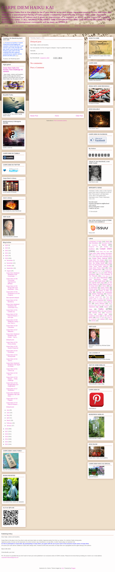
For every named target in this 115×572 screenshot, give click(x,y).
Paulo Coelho (105, 287)
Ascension (94, 245)
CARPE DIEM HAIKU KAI (28, 7)
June (8, 412)
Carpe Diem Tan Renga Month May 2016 (100, 264)
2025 (6, 245)
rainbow (102, 319)
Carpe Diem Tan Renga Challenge (100, 260)
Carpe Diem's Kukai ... (65, 26)
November (10, 263)
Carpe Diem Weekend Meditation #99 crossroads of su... (12, 306)
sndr (62, 568)
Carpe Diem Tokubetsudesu (100, 268)
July (8, 410)
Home (6, 26)
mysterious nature (94, 316)
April (8, 418)
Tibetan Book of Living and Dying (99, 298)
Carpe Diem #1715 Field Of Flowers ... (12, 403)
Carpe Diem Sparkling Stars (103, 256)
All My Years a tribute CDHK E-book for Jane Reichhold (90, 26)
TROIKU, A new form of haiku (13, 29)
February (9, 423)
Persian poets (105, 289)
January (9, 425)
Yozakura (109, 300)
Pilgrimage (92, 290)
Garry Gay (98, 273)
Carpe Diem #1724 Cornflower (11, 351)
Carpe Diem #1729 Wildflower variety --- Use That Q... (13, 321)
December (10, 260)
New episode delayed (12, 297)
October (9, 265)
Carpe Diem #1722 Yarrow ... (11, 359)
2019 (6, 258)
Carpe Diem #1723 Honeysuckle (11, 355)
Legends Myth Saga (98, 282)
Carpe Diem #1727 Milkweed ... (11, 330)
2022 (6, 250)
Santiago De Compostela (104, 292)
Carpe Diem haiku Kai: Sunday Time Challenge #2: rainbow (13, 69)
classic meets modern (103, 305)
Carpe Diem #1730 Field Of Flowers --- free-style (12, 315)
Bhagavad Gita (93, 246)
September (10, 268)
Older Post (79, 116)
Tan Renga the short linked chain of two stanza (67, 29)
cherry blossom (100, 303)
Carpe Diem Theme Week (97, 268)
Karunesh (91, 281)
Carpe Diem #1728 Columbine (11, 326)
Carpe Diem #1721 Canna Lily (11, 369)
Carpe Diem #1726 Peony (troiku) (11, 343)
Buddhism (92, 249)
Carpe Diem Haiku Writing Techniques (100, 253)
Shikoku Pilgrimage (97, 294)
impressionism (93, 311)
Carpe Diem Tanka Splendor (98, 266)
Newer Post (34, 116)
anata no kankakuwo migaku (99, 302)
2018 (6, 429)
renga (110, 319)
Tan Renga (96, 295)
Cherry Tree (100, 271)
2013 (6, 441)
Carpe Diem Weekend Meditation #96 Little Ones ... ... (13, 394)
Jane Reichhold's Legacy (98, 279)
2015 (6, 436)
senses (94, 320)
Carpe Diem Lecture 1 (18, 26)
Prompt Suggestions (43, 32)
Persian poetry (93, 289)
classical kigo (94, 307)
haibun (106, 307)
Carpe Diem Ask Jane (102, 251)
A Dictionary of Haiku (95, 241)
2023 (6, 248)
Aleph (107, 241)
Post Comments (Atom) (60, 120)
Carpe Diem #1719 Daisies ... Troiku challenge (11, 378)
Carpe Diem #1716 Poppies (11, 399)
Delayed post (10, 340)
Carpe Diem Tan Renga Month (100, 262)
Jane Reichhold (102, 278)
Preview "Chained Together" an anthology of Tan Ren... (20, 32)
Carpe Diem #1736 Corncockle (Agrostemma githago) (11, 281)
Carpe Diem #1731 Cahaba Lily (11, 310)
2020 (6, 255)
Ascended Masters (107, 243)
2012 (6, 444)
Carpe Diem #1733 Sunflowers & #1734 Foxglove (13, 293)
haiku (101, 309)
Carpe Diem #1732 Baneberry (11, 301)
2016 (6, 434)
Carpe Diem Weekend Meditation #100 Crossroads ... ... (12, 274)
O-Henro (103, 286)
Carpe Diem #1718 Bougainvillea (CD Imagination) (12, 384)
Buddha (106, 246)
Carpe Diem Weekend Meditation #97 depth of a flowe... (13, 364)
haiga (90, 309)
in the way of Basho (106, 311)
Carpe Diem (106, 249)
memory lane (96, 312)
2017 (6, 431)
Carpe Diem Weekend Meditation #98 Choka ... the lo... (12, 335)
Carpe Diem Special (99, 258)
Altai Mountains (93, 243)
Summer (109, 294)
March (9, 420)
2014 (6, 439)
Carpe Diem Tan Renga (96, 260)
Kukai (110, 281)
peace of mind (100, 317)
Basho (104, 245)
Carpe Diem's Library (49, 26)
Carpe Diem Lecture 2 (34, 26)
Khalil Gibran (102, 281)
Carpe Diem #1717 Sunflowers (11, 389)
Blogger (73, 568)
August (9, 271)
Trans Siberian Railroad (96, 300)
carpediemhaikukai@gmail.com (9, 557)
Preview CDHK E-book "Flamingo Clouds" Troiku (38, 29)
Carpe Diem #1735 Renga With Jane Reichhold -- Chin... (12, 287)
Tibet (107, 297)
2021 (6, 253)
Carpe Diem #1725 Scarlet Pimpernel (12, 347)
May (8, 415)
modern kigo (102, 314)
